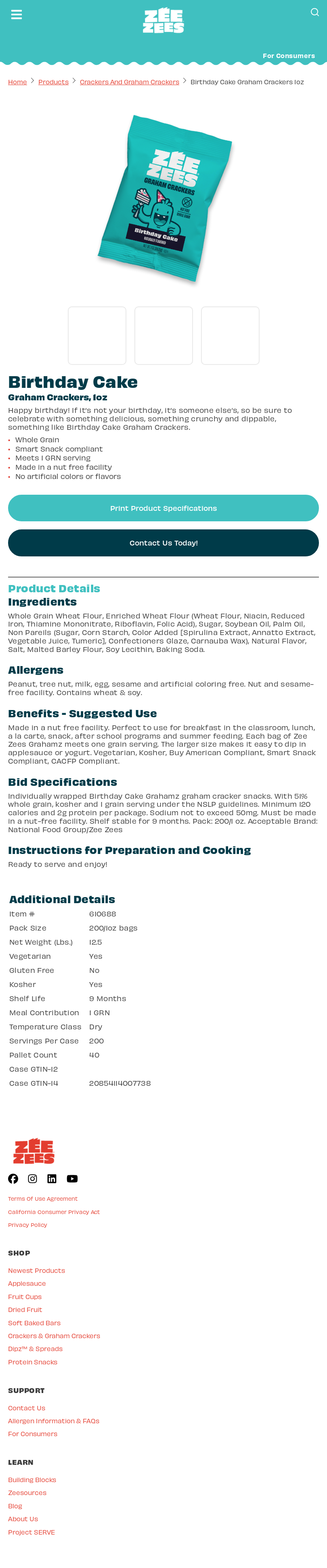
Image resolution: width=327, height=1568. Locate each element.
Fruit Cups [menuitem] (25, 1296)
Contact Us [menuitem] (26, 1407)
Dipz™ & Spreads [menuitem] (35, 1348)
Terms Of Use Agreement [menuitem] (43, 1198)
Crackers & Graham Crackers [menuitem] (54, 1335)
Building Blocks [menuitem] (32, 1479)
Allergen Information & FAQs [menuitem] (53, 1420)
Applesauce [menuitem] (27, 1282)
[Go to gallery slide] (97, 335)
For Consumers (289, 55)
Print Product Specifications (163, 507)
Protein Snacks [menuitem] (32, 1361)
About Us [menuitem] (23, 1518)
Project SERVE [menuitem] (31, 1531)
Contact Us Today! (164, 542)
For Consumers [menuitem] (32, 1433)
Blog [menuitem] (15, 1505)
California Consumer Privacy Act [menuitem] (54, 1211)
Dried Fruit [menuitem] (25, 1309)
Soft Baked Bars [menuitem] (34, 1322)
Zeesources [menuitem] (27, 1492)
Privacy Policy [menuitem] (27, 1224)
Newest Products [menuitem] (36, 1269)
